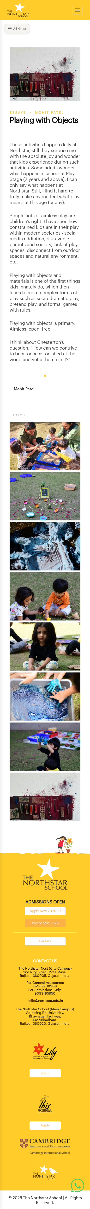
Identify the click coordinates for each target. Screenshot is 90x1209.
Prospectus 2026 (45, 923)
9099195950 (45, 993)
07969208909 (45, 986)
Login (45, 1073)
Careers (45, 941)
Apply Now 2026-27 (45, 911)
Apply (45, 1125)
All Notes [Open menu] (17, 29)
